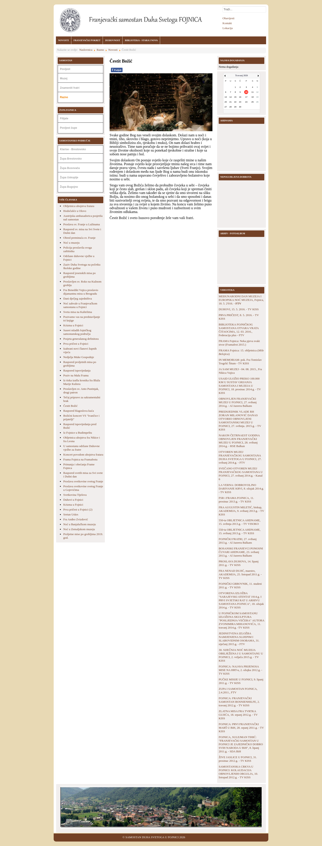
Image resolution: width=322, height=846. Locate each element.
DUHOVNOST (112, 40)
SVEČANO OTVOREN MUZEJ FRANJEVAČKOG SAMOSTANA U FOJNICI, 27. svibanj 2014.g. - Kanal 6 (241, 474)
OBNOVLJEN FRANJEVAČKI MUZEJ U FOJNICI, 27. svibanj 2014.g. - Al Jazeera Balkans (238, 402)
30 (240, 107)
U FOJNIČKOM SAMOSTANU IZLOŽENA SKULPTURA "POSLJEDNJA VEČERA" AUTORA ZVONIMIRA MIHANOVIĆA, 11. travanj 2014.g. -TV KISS (241, 620)
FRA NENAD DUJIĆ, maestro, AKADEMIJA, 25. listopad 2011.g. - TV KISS (240, 574)
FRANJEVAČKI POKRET (87, 40)
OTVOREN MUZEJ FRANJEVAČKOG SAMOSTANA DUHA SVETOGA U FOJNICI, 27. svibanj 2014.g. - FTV (240, 457)
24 (246, 102)
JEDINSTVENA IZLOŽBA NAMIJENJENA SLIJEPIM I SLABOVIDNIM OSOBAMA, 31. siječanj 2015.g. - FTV (239, 639)
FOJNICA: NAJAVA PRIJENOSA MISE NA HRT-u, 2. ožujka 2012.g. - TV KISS (240, 670)
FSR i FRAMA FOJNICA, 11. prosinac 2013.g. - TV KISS (236, 499)
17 (246, 97)
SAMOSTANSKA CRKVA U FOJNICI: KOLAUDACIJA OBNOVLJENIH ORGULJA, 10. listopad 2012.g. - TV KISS (238, 772)
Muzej (63, 78)
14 (230, 97)
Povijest (65, 69)
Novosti (112, 49)
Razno (100, 49)
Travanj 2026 (241, 75)
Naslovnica (85, 49)
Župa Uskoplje (69, 177)
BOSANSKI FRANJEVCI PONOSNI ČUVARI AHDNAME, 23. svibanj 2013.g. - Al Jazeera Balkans (241, 552)
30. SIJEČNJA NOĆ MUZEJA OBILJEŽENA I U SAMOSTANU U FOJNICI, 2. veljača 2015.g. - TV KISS (241, 655)
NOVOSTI (63, 40)
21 (230, 102)
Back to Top (261, 837)
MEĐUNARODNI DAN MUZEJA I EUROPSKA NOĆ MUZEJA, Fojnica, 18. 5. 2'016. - (241, 300)
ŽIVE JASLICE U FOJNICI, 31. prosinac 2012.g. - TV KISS (238, 758)
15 (235, 97)
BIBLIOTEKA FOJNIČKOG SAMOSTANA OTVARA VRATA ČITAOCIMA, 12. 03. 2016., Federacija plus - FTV (239, 330)
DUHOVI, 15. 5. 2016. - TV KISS (239, 309)
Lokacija (227, 28)
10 (246, 92)
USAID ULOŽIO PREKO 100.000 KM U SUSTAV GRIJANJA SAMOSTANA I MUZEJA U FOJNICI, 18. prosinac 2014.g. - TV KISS (240, 386)
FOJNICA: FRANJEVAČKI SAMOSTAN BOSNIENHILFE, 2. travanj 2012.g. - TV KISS (239, 701)
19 (257, 97)
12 (257, 92)
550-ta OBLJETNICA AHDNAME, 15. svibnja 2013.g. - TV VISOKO (240, 522)
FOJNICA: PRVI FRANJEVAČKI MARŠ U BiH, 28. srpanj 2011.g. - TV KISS (241, 727)
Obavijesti (228, 18)
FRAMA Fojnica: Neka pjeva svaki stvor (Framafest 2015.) (239, 342)
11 (252, 92)
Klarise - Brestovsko (73, 149)
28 (230, 107)
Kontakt (227, 23)
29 (235, 107)
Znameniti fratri (69, 87)
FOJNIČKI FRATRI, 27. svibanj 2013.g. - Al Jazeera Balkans (237, 540)
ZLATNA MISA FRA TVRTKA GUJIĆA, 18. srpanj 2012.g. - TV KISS (238, 714)
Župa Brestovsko (71, 158)
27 (226, 107)
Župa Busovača (70, 168)
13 (226, 97)
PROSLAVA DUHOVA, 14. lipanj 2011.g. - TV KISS (238, 563)
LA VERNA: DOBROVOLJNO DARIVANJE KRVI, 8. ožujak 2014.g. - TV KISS (241, 488)
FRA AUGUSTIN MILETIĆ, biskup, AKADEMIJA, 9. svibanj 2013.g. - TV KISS (241, 511)
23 (240, 102)
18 (252, 97)
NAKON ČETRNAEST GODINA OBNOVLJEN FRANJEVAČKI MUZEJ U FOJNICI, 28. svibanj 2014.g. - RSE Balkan (239, 441)
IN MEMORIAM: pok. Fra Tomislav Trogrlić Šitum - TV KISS (240, 361)
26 (257, 102)
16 (240, 97)
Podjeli (116, 70)
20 (226, 102)
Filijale (64, 118)
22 (235, 102)
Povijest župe (68, 127)
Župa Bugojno (69, 186)
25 (252, 102)
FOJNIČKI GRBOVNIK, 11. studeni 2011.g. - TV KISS (240, 585)
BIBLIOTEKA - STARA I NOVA (141, 40)
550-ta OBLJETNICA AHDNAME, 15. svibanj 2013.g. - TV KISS (240, 531)
